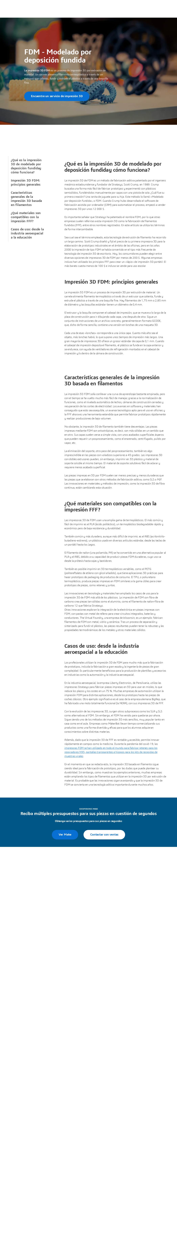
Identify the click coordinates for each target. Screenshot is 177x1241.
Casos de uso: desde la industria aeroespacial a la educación (27, 233)
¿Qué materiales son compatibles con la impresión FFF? (26, 217)
